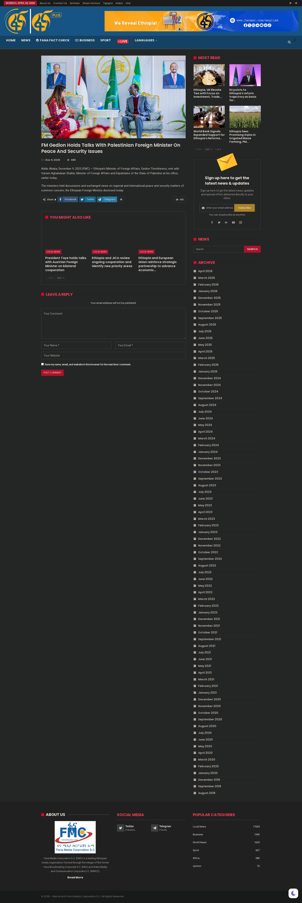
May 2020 (205, 746)
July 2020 (205, 733)
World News (199, 842)
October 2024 (208, 391)
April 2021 (205, 673)
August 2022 (207, 565)
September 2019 (209, 786)
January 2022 (207, 612)
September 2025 (210, 318)
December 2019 (209, 779)
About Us (45, 3)
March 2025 (206, 358)
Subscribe (244, 207)
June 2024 (205, 418)
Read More (75, 877)
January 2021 (207, 693)
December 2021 (209, 619)
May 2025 (205, 345)
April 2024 (205, 432)
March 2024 (206, 438)
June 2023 (205, 499)
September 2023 (210, 479)
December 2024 (209, 378)
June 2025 (205, 338)
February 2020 (208, 766)
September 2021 (209, 639)
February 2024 (208, 445)
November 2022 (209, 545)
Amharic (75, 3)
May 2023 (205, 505)
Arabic (119, 3)
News (25, 40)
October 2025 (208, 311)
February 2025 (208, 365)
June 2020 (205, 739)
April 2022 (205, 592)
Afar (128, 3)
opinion (197, 866)
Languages (144, 40)
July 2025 (204, 331)
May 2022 (205, 585)
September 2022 (210, 559)
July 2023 (204, 492)
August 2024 (207, 405)
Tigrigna (108, 3)
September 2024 (210, 398)
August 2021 (206, 646)
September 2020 (210, 719)
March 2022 (206, 599)
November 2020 (209, 706)
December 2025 (209, 298)
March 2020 (206, 759)
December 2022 (209, 539)
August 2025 (207, 325)
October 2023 (208, 472)
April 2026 (205, 271)
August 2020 (207, 726)
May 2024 (205, 425)
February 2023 (208, 525)
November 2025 (209, 305)
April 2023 (205, 512)
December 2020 (209, 699)
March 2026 (206, 278)
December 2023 (209, 458)
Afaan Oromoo (91, 3)
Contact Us (60, 3)
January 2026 (207, 291)
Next (60, 278)
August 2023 (207, 485)
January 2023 (207, 532)
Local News (53, 251)
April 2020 (205, 753)
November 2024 (209, 385)
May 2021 (204, 666)
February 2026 (208, 284)
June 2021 (205, 659)
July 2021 (204, 652)
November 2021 (209, 626)
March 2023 (206, 519)
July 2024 (205, 412)
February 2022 (208, 606)
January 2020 (208, 773)
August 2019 (206, 793)
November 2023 (209, 465)
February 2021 (208, 686)
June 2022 (205, 579)
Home (11, 40)
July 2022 (204, 572)
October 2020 (208, 713)
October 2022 (208, 552)
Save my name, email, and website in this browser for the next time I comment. (88, 364)
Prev (50, 278)
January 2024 (208, 452)
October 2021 (207, 632)
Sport (105, 40)
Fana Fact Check (53, 40)
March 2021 (206, 679)
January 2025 (207, 371)
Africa (196, 858)
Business (85, 40)
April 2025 (205, 351)
